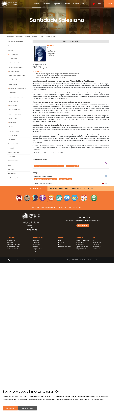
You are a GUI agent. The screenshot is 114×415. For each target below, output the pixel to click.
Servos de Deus (13, 144)
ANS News (11, 169)
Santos (10, 46)
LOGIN (99, 4)
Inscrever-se (82, 378)
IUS (74, 359)
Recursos (76, 4)
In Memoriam (12, 173)
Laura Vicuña (13, 101)
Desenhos (50, 55)
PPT (34, 221)
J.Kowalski (12, 93)
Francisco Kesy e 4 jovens (17, 88)
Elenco (10, 165)
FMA (79, 359)
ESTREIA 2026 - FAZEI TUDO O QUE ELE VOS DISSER (71, 341)
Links (48, 57)
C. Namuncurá (14, 71)
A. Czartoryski (13, 54)
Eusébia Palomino (15, 80)
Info (83, 4)
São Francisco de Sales (15, 42)
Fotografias (37, 241)
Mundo (67, 4)
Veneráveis (11, 139)
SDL (38, 359)
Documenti (37, 193)
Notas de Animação (14, 152)
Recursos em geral (40, 159)
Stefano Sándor (14, 131)
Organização (58, 4)
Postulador (11, 148)
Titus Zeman (13, 135)
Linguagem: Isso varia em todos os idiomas (49, 165)
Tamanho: (70, 165)
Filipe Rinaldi (13, 84)
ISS (65, 359)
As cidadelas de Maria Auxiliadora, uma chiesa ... (51, 77)
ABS (70, 359)
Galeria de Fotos (13, 161)
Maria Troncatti (14, 118)
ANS (33, 359)
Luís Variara (13, 105)
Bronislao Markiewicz (16, 67)
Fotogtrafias (51, 53)
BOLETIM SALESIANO (47, 359)
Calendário (11, 156)
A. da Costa (13, 59)
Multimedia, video (13, 178)
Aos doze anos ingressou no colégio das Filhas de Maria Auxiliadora (57, 73)
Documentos (51, 51)
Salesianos (46, 4)
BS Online (59, 359)
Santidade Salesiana (31, 36)
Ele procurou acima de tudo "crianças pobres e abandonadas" (56, 75)
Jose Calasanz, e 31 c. (16, 97)
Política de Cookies (28, 408)
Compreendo (10, 408)
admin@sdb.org (31, 382)
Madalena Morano (15, 110)
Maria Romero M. (51, 36)
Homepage (36, 4)
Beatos (42, 36)
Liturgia (49, 49)
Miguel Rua (12, 122)
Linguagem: (38, 178)
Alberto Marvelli (14, 63)
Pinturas (36, 262)
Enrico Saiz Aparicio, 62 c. (17, 76)
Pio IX (11, 127)
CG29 (109, 3)
